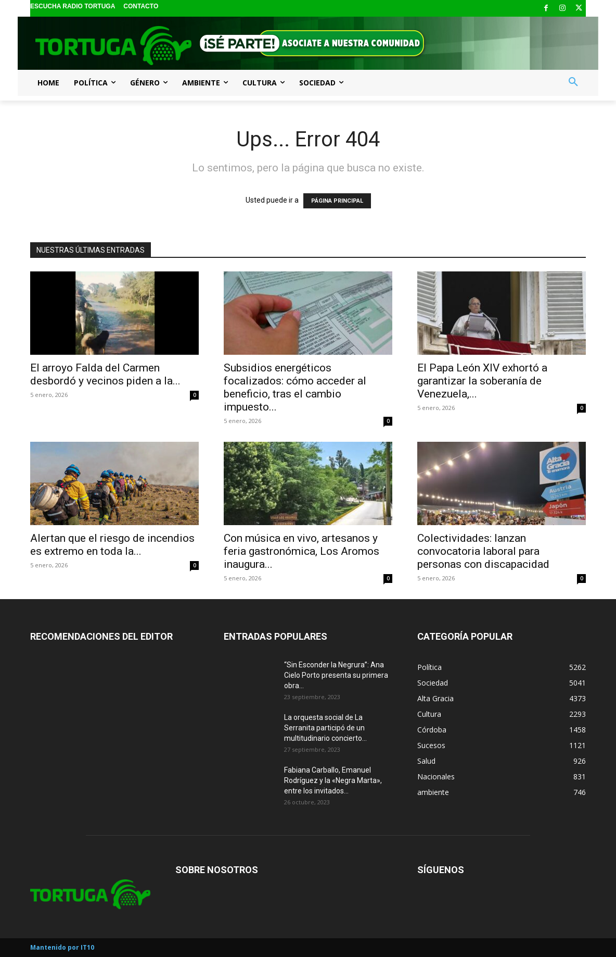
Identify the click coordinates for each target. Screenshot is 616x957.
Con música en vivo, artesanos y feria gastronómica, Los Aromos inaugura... (301, 551)
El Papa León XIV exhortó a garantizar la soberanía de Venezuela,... (482, 381)
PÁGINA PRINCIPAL (337, 200)
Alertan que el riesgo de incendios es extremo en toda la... (112, 544)
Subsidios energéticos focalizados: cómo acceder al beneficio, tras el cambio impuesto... (295, 387)
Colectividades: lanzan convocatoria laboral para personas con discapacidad (483, 551)
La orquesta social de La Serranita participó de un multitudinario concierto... (325, 727)
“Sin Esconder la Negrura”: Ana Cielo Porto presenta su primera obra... (336, 675)
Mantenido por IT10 (62, 947)
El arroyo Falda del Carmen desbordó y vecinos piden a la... (105, 374)
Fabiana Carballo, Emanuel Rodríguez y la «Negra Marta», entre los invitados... (333, 780)
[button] (573, 82)
